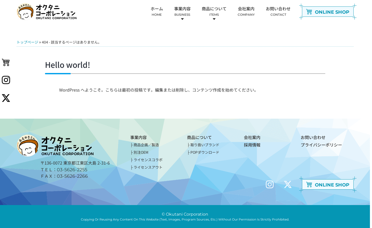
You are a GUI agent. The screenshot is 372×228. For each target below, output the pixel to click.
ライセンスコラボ (148, 159)
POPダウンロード (204, 152)
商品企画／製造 (146, 144)
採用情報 (252, 145)
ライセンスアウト (148, 167)
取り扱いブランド (204, 144)
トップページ (27, 42)
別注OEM (141, 152)
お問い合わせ (313, 137)
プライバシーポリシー (321, 145)
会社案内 (252, 137)
